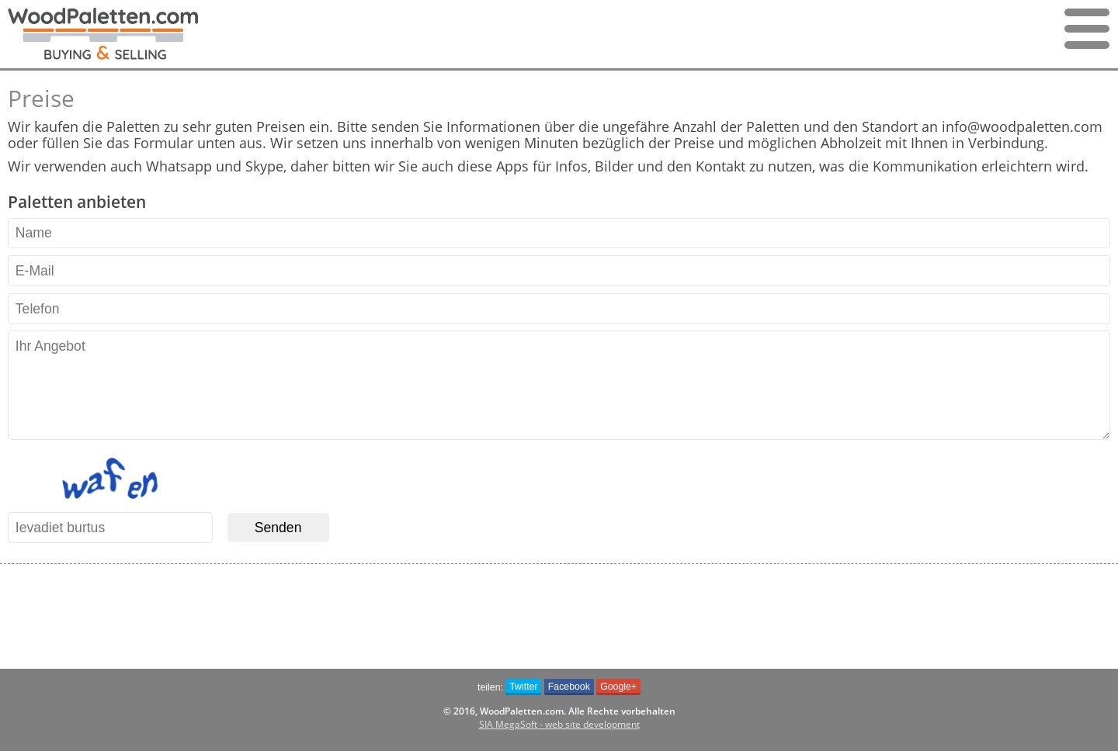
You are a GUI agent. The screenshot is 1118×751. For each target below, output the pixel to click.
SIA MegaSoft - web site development (559, 724)
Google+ (618, 686)
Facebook (569, 686)
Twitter (523, 686)
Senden (278, 527)
